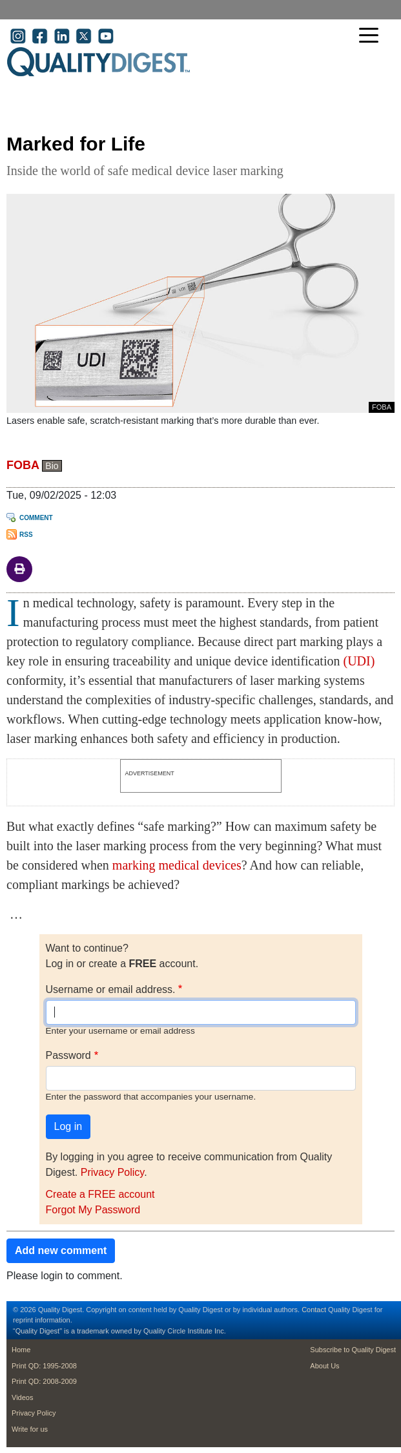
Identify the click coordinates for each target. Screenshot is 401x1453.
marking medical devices (177, 865)
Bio (51, 466)
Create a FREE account (100, 1194)
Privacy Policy (112, 1172)
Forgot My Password (93, 1209)
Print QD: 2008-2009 (44, 1381)
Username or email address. (111, 989)
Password (68, 1055)
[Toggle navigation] (372, 36)
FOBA (22, 465)
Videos (22, 1397)
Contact (314, 1309)
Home (21, 1350)
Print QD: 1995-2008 (44, 1366)
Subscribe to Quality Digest (353, 1350)
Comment (36, 517)
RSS (26, 534)
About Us (324, 1366)
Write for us (30, 1429)
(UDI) (359, 661)
